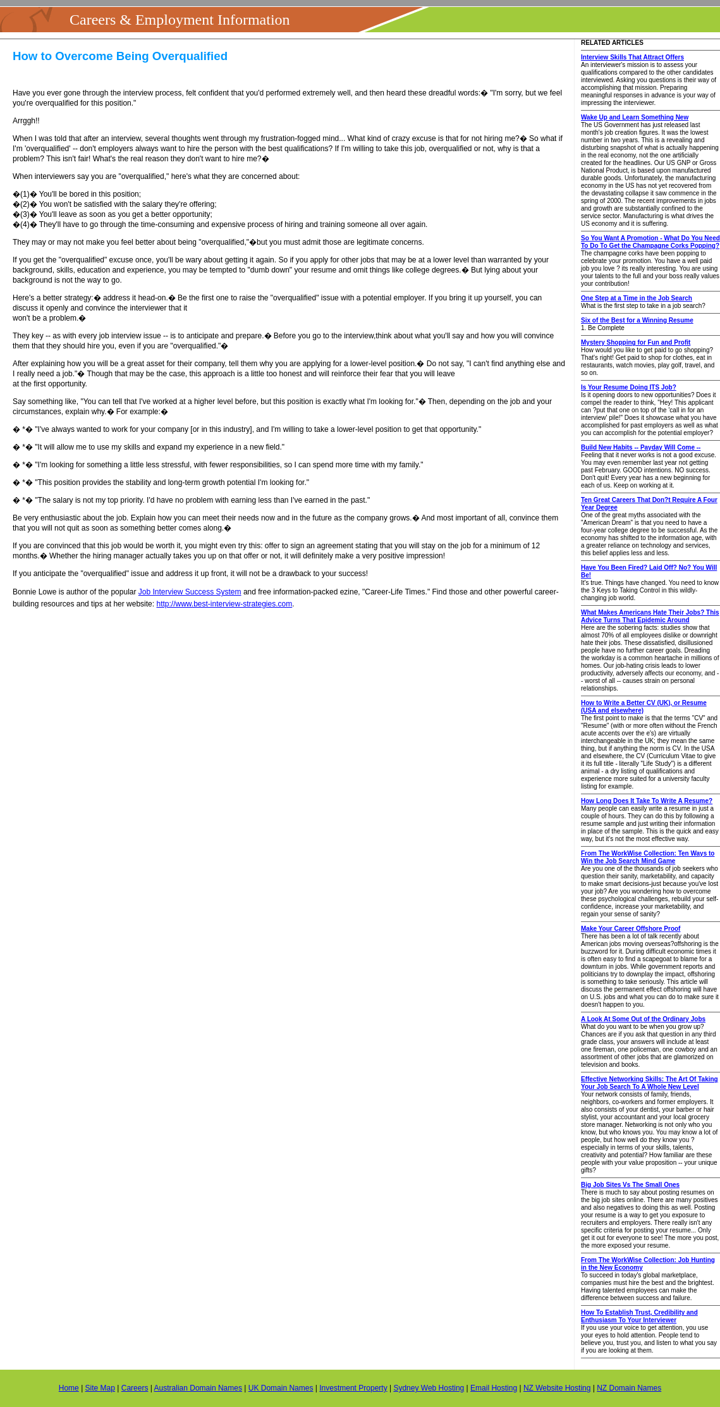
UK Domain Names (281, 1388)
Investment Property (353, 1388)
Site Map (100, 1388)
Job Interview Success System (189, 591)
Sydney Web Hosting (428, 1388)
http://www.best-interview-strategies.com (224, 603)
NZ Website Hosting (556, 1388)
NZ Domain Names (629, 1388)
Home (69, 1388)
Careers (135, 1388)
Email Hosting (493, 1388)
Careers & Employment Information (180, 19)
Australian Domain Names (198, 1388)
